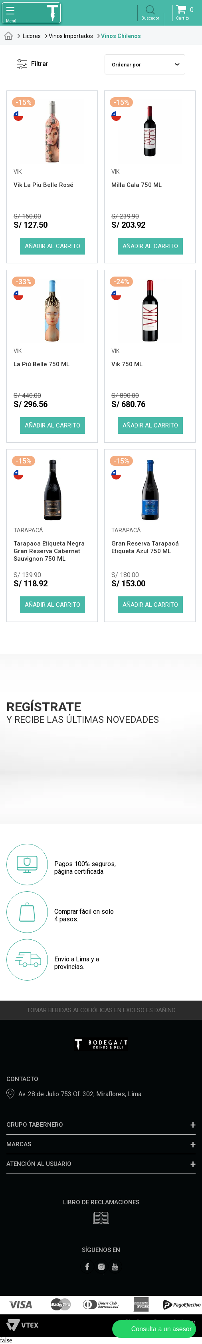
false (6, 1340)
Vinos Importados (71, 36)
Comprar (52, 246)
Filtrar (32, 64)
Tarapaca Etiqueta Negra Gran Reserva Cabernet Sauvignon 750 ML (49, 551)
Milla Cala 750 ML (136, 185)
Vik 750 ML (127, 364)
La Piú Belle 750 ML (41, 364)
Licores (32, 36)
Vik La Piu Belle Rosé (43, 185)
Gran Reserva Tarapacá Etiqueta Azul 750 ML (145, 547)
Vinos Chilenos (121, 36)
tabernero (8, 36)
